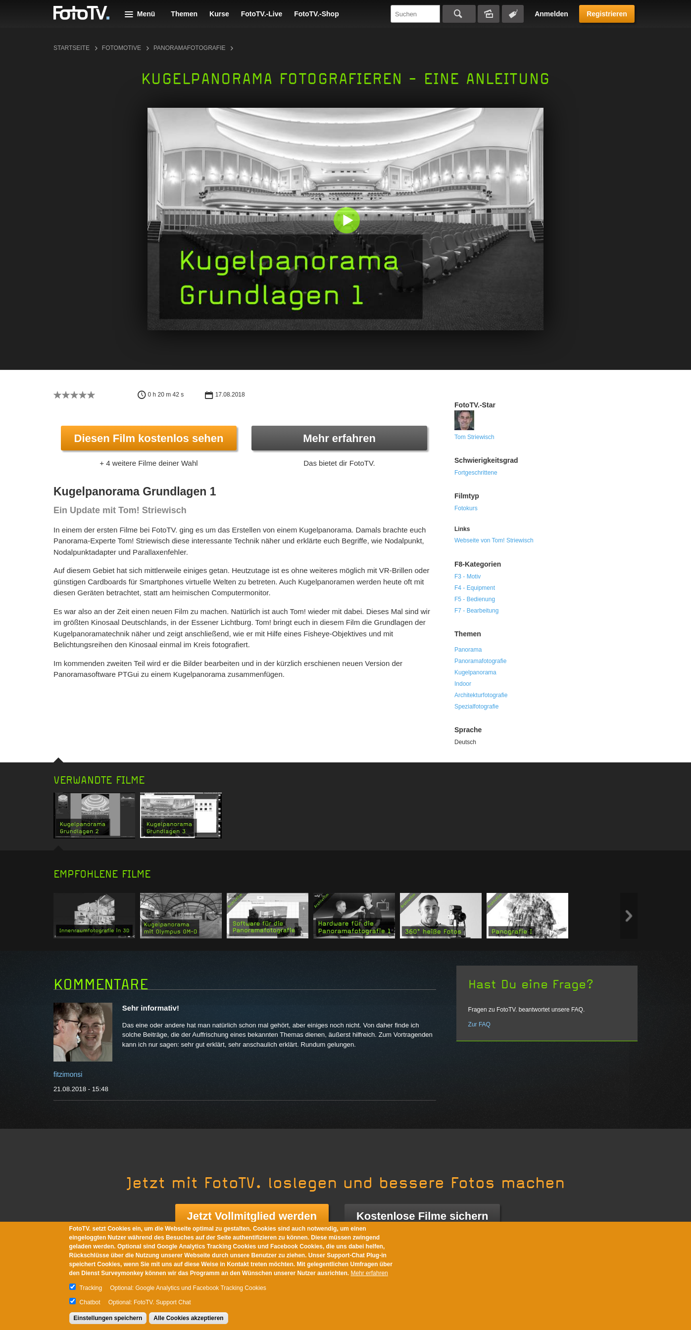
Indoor (462, 683)
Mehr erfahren (339, 438)
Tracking (91, 1288)
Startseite (71, 47)
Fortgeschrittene (475, 472)
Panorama (468, 649)
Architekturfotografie (480, 695)
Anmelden (551, 14)
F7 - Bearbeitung (476, 610)
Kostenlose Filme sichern (422, 1216)
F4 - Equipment (474, 587)
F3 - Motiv (467, 576)
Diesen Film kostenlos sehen (149, 438)
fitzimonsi (67, 1074)
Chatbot (90, 1302)
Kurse (219, 14)
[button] (348, 221)
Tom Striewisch (474, 437)
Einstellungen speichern (108, 1318)
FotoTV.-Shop (316, 14)
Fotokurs (466, 508)
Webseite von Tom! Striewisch (494, 540)
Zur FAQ (479, 1024)
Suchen (459, 14)
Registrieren (607, 14)
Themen (184, 14)
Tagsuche (513, 14)
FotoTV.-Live (262, 14)
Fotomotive (121, 47)
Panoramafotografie (189, 47)
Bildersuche (488, 14)
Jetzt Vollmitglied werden (252, 1216)
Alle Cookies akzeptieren (188, 1318)
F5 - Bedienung (474, 599)
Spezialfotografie (476, 706)
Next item (629, 916)
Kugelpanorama (475, 672)
